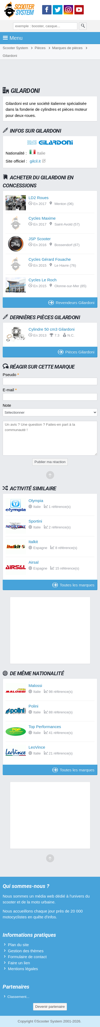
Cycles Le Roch (43, 280)
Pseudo (11, 374)
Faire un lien (19, 963)
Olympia (36, 500)
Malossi (35, 685)
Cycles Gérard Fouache (50, 259)
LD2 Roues (39, 197)
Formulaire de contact (27, 956)
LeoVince (37, 747)
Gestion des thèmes (25, 951)
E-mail (10, 390)
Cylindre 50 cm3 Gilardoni (52, 329)
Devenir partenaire (50, 1007)
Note (7, 405)
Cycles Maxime (42, 218)
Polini (33, 706)
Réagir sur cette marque (42, 367)
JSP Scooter (40, 238)
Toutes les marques (73, 585)
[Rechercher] (83, 26)
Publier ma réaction (49, 462)
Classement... (18, 997)
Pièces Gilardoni (76, 352)
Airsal (34, 562)
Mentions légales (23, 968)
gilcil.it (35, 161)
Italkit (33, 541)
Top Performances (45, 726)
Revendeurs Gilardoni (71, 302)
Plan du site (18, 944)
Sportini (35, 521)
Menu (13, 38)
